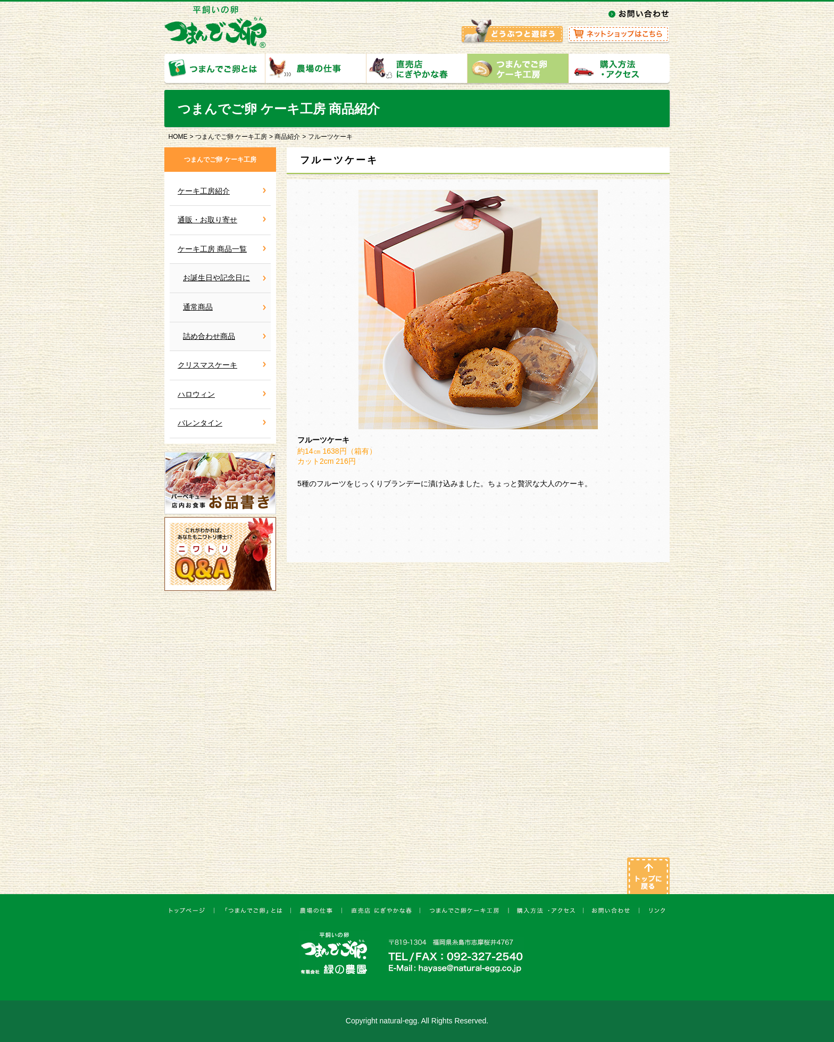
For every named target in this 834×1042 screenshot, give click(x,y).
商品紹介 (287, 136)
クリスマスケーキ (207, 365)
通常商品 (198, 307)
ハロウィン (196, 394)
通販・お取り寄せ (207, 219)
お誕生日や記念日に (216, 277)
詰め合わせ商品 (209, 336)
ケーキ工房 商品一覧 (212, 249)
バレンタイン (200, 423)
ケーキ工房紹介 (204, 191)
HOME (178, 136)
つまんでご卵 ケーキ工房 (231, 136)
